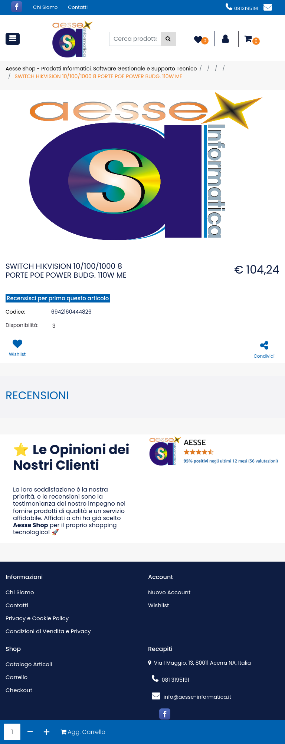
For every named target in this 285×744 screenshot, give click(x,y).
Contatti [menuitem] (78, 7)
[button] (168, 39)
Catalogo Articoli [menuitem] (29, 664)
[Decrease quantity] (30, 732)
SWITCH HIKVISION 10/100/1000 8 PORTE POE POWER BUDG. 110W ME (98, 76)
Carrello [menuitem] (16, 677)
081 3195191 (170, 680)
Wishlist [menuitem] (158, 605)
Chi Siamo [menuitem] (45, 7)
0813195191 (242, 8)
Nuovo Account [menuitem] (169, 592)
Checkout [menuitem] (19, 690)
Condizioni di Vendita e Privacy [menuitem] (48, 631)
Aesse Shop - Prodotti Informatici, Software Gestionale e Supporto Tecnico (101, 68)
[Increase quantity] (46, 732)
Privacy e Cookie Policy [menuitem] (37, 618)
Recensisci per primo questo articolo (58, 298)
